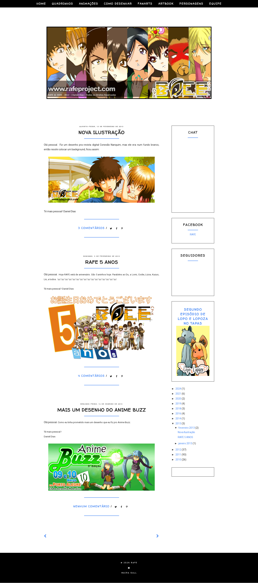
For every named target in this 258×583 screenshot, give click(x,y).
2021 (178, 393)
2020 (178, 398)
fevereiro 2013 (186, 427)
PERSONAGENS (191, 4)
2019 (178, 403)
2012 (178, 449)
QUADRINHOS (62, 4)
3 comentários (92, 228)
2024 (178, 388)
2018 (178, 408)
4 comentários (92, 376)
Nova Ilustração (101, 132)
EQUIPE (215, 4)
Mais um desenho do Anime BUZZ (101, 410)
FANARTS (145, 4)
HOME (41, 4)
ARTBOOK (166, 4)
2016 (178, 413)
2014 (178, 418)
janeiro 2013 (185, 443)
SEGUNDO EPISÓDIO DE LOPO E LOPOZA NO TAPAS (193, 316)
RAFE (193, 234)
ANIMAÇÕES (88, 4)
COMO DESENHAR (118, 4)
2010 (178, 459)
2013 (178, 423)
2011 (178, 454)
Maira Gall (129, 573)
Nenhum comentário (92, 506)
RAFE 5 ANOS (101, 262)
